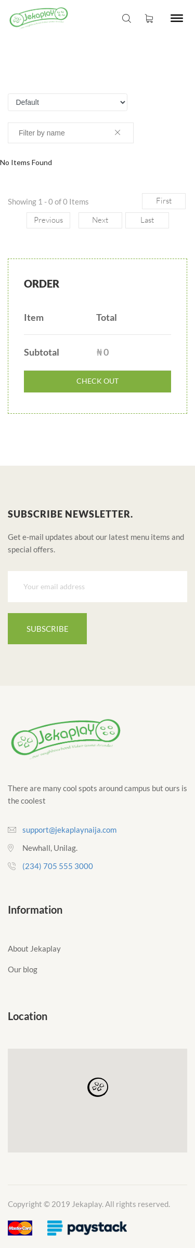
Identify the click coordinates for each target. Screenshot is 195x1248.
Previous (48, 220)
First (164, 201)
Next (100, 220)
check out (97, 380)
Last (147, 220)
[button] (98, 1088)
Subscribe (48, 628)
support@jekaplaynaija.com (69, 829)
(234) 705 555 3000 (57, 866)
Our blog (22, 969)
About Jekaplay (34, 948)
